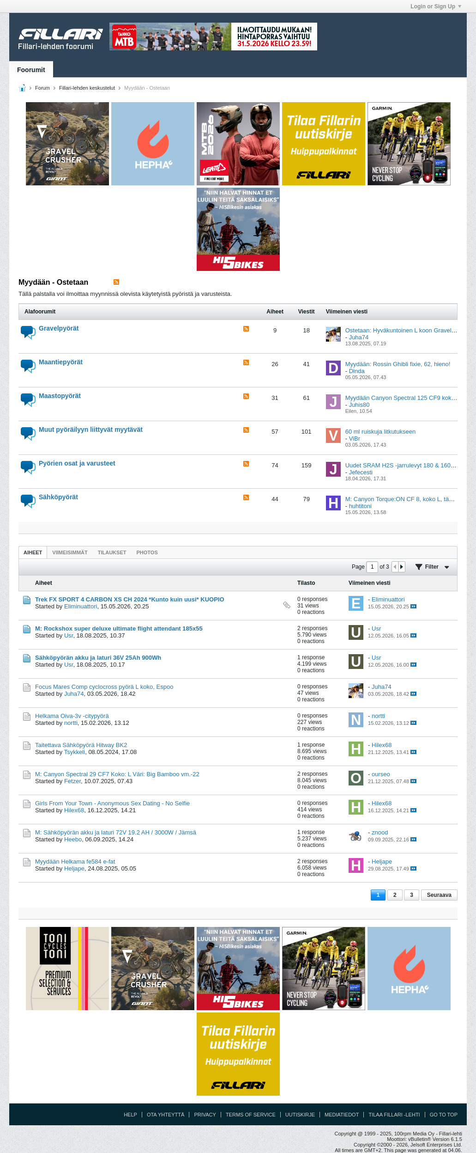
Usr (68, 635)
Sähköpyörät (58, 497)
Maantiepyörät (61, 362)
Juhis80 (359, 404)
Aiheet (33, 552)
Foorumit (31, 70)
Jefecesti (361, 472)
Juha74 (359, 337)
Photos (146, 552)
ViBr (354, 438)
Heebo (73, 839)
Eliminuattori (80, 606)
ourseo (381, 774)
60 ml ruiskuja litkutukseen (380, 431)
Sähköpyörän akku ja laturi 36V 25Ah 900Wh (98, 657)
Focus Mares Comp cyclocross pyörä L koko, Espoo (104, 686)
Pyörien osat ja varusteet (77, 463)
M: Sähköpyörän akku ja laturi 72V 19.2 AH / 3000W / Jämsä (115, 832)
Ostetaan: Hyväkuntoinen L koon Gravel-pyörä (407, 330)
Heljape (74, 868)
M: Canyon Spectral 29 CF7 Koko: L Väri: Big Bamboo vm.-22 (117, 774)
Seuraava (439, 895)
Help (130, 1114)
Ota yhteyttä (166, 1114)
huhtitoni (360, 506)
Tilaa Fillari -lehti (394, 1114)
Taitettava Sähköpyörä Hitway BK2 (81, 745)
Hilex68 (382, 745)
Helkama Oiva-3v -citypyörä (72, 715)
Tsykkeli (74, 751)
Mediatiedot (342, 1114)
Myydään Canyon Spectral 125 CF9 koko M (403, 397)
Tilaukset (112, 552)
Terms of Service (251, 1114)
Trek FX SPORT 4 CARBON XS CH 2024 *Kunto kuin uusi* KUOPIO (129, 599)
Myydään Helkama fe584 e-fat (75, 861)
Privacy (205, 1114)
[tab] (32, 552)
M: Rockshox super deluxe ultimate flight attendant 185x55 (119, 628)
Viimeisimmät (69, 552)
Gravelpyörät (58, 328)
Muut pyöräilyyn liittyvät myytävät (91, 429)
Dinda (357, 371)
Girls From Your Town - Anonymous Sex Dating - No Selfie (112, 803)
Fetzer (72, 781)
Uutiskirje (300, 1114)
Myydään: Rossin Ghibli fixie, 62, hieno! (398, 364)
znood (380, 832)
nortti (71, 722)
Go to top (444, 1114)
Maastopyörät (60, 395)
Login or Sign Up (435, 6)
